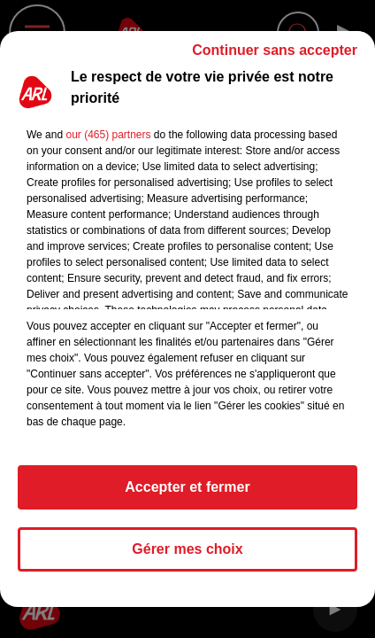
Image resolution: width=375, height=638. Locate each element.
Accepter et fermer (187, 486)
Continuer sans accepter (274, 50)
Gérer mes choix (187, 548)
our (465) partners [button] (107, 134)
